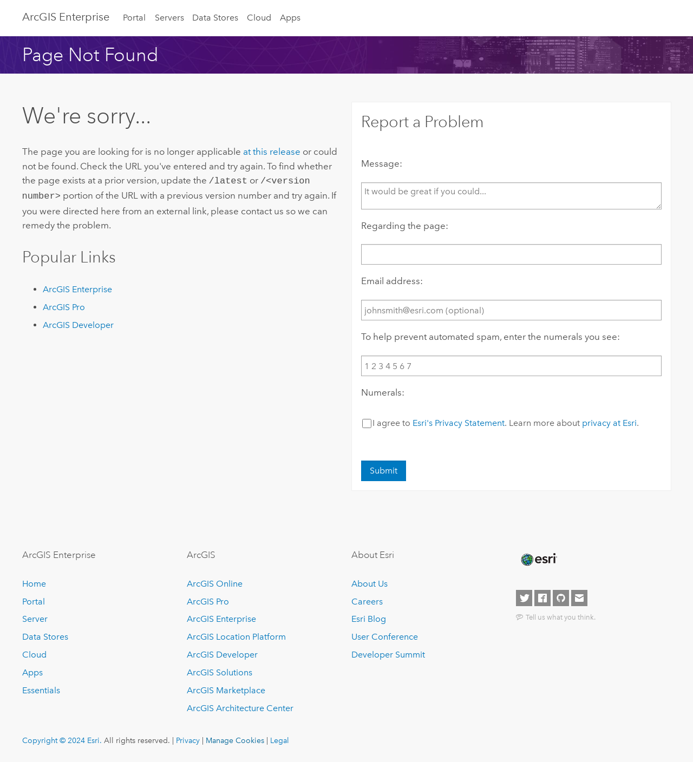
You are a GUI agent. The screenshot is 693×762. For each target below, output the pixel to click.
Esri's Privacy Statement (459, 423)
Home (34, 584)
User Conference (384, 637)
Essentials (41, 690)
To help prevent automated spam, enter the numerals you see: (490, 336)
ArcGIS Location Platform (236, 637)
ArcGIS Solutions (219, 672)
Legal (279, 740)
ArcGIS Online (215, 584)
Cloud (259, 17)
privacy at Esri (609, 423)
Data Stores (215, 17)
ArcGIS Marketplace (226, 690)
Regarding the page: (404, 225)
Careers (367, 601)
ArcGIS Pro (64, 305)
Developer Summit (388, 654)
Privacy (188, 740)
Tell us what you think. (561, 617)
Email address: (392, 280)
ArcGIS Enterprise (65, 16)
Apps (290, 17)
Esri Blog (368, 619)
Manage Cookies (235, 740)
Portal (134, 17)
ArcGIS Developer (78, 323)
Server (35, 619)
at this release (271, 151)
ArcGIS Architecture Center (240, 708)
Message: (381, 163)
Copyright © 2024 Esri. (62, 740)
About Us (369, 584)
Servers (169, 17)
